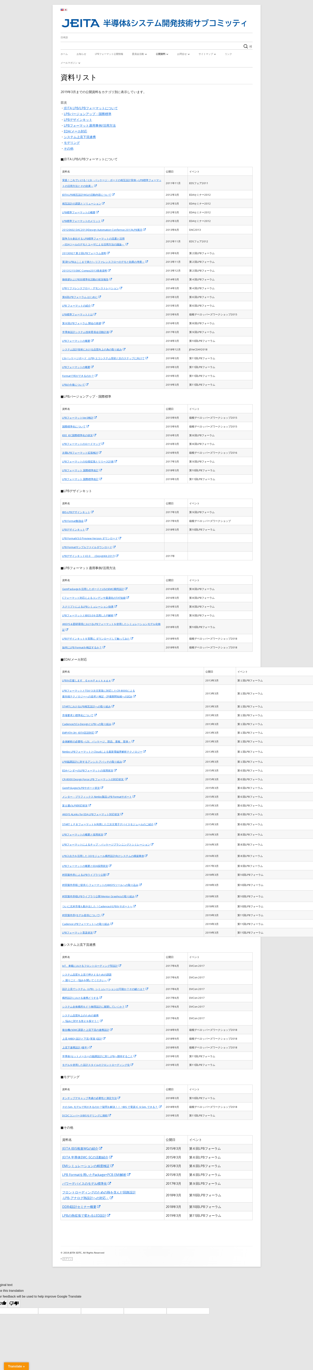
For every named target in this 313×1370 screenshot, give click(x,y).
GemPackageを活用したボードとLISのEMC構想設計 (95, 589)
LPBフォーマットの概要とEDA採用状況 (87, 866)
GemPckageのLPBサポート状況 (83, 788)
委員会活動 (138, 54)
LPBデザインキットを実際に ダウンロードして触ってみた (98, 638)
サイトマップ (206, 54)
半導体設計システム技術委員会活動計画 (87, 332)
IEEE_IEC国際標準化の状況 (79, 435)
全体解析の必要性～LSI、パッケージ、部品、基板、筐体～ (98, 741)
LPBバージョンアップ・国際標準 (87, 114)
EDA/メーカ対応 (75, 131)
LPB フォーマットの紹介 (78, 305)
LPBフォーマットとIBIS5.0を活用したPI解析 (89, 615)
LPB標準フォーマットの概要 (80, 212)
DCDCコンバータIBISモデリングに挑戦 (86, 1115)
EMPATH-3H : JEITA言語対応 (80, 732)
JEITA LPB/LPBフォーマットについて (91, 108)
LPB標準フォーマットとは (79, 314)
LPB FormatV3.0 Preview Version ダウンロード (92, 538)
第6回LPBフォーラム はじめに (81, 297)
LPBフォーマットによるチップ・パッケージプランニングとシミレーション (108, 844)
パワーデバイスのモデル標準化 (86, 1183)
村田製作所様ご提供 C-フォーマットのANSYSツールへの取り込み (102, 885)
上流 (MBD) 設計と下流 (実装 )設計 (84, 1038)
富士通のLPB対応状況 (76, 805)
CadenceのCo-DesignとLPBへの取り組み (88, 724)
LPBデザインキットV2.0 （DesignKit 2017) (90, 556)
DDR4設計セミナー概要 (81, 1207)
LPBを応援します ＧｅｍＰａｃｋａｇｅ (88, 680)
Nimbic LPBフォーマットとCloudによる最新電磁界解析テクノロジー (104, 751)
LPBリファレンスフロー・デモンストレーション (92, 288)
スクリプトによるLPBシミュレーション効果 (89, 606)
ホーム (64, 54)
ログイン (67, 1259)
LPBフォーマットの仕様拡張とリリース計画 (89, 461)
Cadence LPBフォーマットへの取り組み (87, 924)
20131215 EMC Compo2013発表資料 (86, 270)
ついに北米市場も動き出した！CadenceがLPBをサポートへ (99, 906)
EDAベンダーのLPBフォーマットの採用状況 (89, 770)
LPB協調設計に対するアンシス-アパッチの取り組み (94, 761)
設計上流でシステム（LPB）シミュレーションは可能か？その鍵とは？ (105, 989)
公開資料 (160, 54)
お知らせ (81, 54)
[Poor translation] (14, 1303)
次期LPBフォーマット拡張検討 (82, 452)
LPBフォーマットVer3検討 (79, 417)
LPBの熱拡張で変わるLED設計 (86, 1215)
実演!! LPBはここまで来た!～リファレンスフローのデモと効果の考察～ (105, 262)
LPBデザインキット (78, 119)
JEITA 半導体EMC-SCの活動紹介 (87, 1157)
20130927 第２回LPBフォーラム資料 (86, 253)
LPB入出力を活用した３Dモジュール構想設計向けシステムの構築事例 (105, 856)
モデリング (72, 142)
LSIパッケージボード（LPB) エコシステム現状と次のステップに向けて (105, 358)
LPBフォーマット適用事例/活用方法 (90, 125)
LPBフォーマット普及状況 (79, 932)
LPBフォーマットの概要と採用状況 (84, 834)
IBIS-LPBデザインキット (78, 512)
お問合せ (182, 54)
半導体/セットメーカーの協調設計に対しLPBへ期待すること (99, 1056)
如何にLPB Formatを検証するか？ (84, 647)
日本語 (64, 37)
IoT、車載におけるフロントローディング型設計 (92, 966)
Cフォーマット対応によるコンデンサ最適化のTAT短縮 (95, 598)
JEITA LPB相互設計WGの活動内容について (88, 195)
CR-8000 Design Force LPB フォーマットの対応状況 (95, 779)
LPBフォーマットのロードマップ (83, 444)
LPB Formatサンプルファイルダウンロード (89, 547)
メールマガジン (69, 62)
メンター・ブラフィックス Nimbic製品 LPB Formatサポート (99, 796)
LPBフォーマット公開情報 (109, 54)
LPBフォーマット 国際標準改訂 (82, 470)
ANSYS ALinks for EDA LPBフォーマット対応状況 (92, 814)
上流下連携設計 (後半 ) (77, 1047)
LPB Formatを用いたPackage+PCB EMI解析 (96, 1174)
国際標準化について (75, 426)
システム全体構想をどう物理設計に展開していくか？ (95, 1006)
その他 (68, 148)
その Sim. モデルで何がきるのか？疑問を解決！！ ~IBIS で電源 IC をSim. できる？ (112, 1107)
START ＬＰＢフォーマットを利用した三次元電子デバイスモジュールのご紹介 (109, 824)
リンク (228, 54)
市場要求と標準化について (79, 715)
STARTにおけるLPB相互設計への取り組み (88, 706)
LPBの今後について (75, 384)
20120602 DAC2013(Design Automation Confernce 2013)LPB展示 (104, 230)
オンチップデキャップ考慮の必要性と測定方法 (91, 1098)
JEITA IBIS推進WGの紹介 (82, 1148)
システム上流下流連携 (80, 137)
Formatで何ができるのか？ (80, 376)
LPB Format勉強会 (74, 521)
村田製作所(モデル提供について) (83, 915)
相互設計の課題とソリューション (83, 203)
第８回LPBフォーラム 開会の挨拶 (83, 323)
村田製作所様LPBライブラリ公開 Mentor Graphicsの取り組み (100, 896)
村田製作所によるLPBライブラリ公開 (86, 875)
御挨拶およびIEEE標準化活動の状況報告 (87, 279)
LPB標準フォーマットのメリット (83, 221)
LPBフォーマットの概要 (78, 341)
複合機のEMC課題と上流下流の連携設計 (87, 1030)
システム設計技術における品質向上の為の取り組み (94, 349)
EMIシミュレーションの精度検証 (88, 1166)
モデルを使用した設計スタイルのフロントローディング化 (98, 1065)
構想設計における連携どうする (82, 998)
